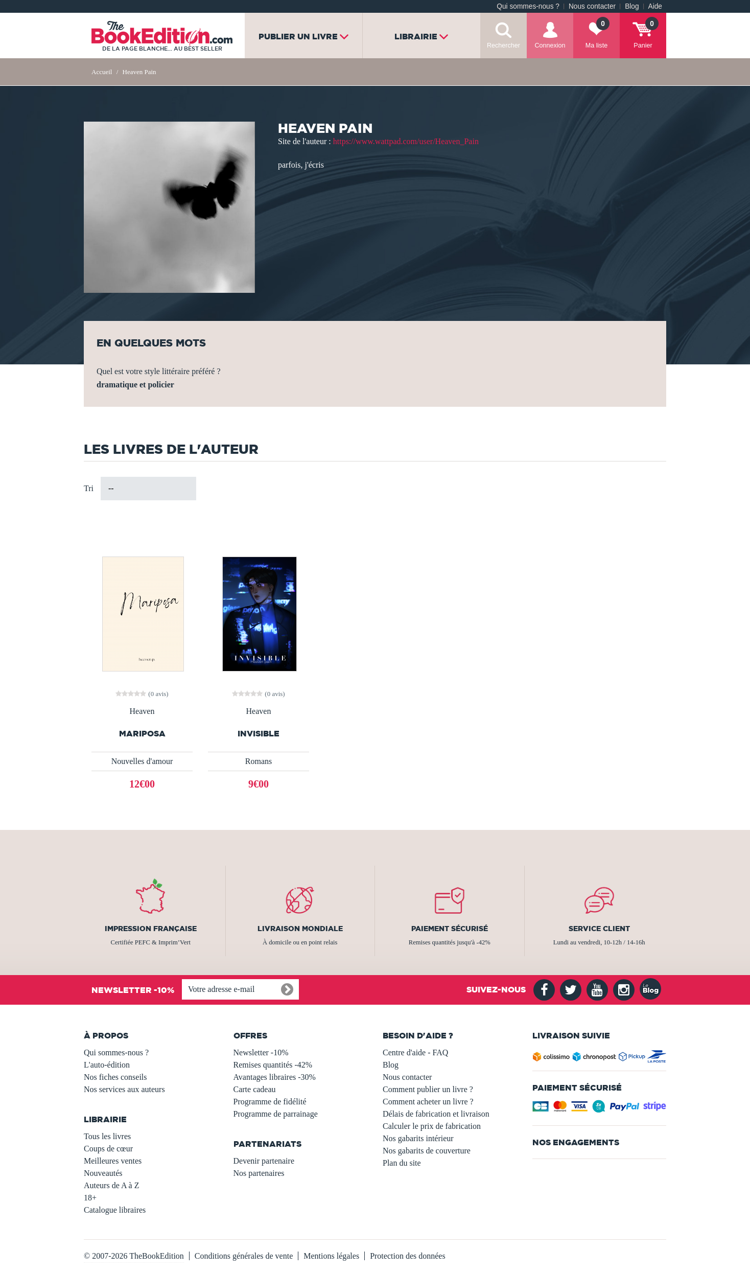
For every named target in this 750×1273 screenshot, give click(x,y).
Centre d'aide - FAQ (415, 1052)
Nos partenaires (259, 1173)
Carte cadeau (254, 1089)
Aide (655, 6)
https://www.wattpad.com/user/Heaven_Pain (406, 141)
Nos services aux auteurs (124, 1089)
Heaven (142, 711)
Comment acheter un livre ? (428, 1101)
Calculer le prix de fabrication (432, 1126)
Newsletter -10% (261, 1052)
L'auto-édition (107, 1064)
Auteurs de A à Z (111, 1185)
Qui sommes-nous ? (528, 6)
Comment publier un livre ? (428, 1089)
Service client (599, 928)
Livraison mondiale (300, 928)
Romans (258, 761)
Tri (88, 488)
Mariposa (142, 733)
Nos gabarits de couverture (427, 1150)
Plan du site (402, 1163)
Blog (632, 6)
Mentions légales (331, 1256)
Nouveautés (103, 1173)
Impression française (151, 928)
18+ (90, 1197)
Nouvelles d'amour (142, 761)
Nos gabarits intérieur (418, 1138)
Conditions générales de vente (244, 1256)
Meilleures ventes (113, 1160)
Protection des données (408, 1256)
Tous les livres (107, 1136)
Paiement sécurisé (449, 928)
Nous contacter (592, 6)
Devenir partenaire (263, 1160)
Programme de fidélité (270, 1101)
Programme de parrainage (275, 1113)
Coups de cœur (108, 1148)
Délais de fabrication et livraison (436, 1113)
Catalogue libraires (115, 1210)
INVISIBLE (258, 733)
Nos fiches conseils (115, 1077)
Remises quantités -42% (273, 1064)
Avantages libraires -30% (274, 1077)
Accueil (101, 72)
